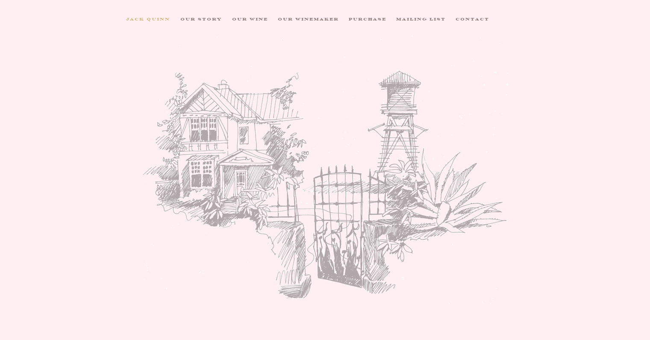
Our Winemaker (308, 19)
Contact (472, 19)
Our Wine (250, 19)
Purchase (367, 19)
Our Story (201, 19)
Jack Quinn (148, 19)
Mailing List (421, 19)
